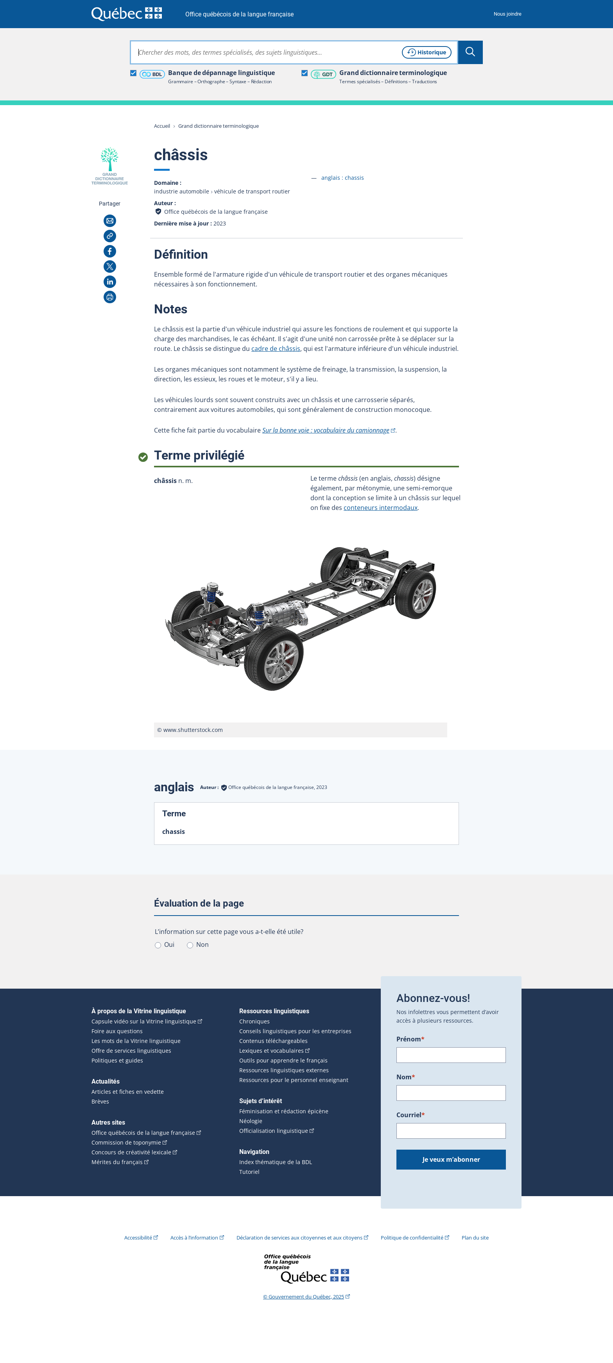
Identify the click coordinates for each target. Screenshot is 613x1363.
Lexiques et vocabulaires (271, 1051)
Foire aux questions (117, 1031)
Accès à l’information (194, 1237)
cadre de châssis (275, 348)
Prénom (410, 1039)
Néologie (250, 1121)
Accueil (162, 125)
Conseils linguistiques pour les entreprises (295, 1031)
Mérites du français (117, 1162)
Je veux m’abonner (451, 1159)
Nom (405, 1077)
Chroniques (254, 1021)
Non (202, 944)
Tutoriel (249, 1172)
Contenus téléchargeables (273, 1041)
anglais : (342, 177)
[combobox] (294, 52)
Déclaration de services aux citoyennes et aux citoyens (299, 1237)
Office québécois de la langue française (239, 14)
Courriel (410, 1115)
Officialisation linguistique (273, 1131)
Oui (169, 944)
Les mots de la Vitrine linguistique (136, 1041)
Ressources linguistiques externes (284, 1070)
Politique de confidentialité (412, 1237)
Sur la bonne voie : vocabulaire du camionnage (325, 430)
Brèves (100, 1101)
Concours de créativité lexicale (131, 1152)
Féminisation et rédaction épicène (283, 1111)
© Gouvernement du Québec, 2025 (303, 1296)
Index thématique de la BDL (275, 1162)
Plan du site (475, 1237)
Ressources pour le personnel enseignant (293, 1080)
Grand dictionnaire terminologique (218, 125)
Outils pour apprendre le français (283, 1060)
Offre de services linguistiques (131, 1051)
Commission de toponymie (126, 1142)
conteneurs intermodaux (381, 507)
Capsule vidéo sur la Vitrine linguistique (143, 1021)
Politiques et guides (117, 1060)
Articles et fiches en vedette (127, 1092)
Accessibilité (138, 1237)
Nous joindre (508, 14)
